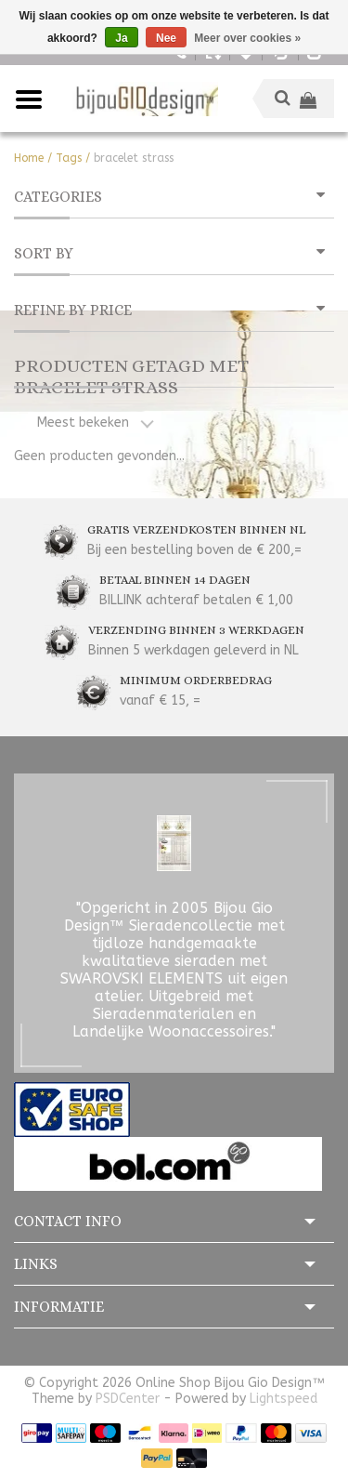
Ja (121, 38)
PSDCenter (128, 1399)
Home (29, 158)
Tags (69, 158)
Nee (166, 38)
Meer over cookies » (247, 38)
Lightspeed (283, 1399)
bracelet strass (134, 158)
